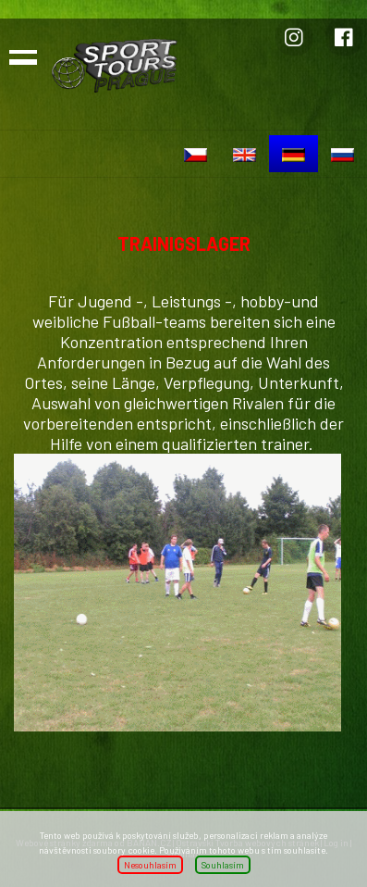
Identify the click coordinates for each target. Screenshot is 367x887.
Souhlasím (223, 864)
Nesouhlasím (150, 864)
